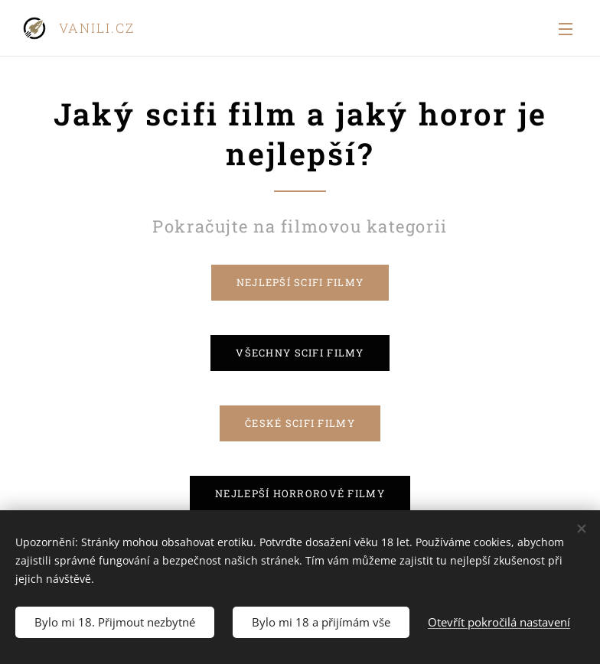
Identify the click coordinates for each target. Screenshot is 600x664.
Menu (565, 29)
